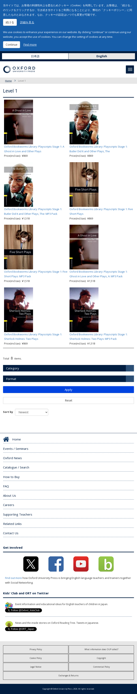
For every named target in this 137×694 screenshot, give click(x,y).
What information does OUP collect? (101, 649)
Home (8, 80)
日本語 (35, 56)
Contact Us (10, 533)
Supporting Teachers (17, 514)
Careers (8, 505)
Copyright (101, 658)
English (101, 56)
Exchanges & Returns (68, 675)
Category (12, 368)
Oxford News (12, 458)
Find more (30, 44)
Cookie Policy (36, 658)
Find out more (13, 578)
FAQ (6, 486)
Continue (11, 44)
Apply (68, 389)
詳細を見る (27, 22)
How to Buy (11, 477)
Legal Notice (35, 666)
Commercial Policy (101, 666)
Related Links (12, 524)
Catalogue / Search (16, 467)
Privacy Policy (36, 649)
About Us (9, 495)
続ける (10, 22)
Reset (68, 400)
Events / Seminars (15, 449)
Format (11, 379)
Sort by (8, 412)
